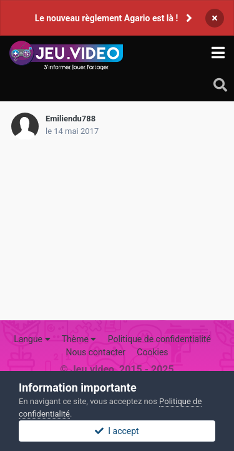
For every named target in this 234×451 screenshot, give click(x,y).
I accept (117, 431)
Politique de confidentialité (159, 339)
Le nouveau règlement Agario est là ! (106, 18)
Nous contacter (95, 352)
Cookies (152, 352)
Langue (32, 339)
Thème (79, 339)
